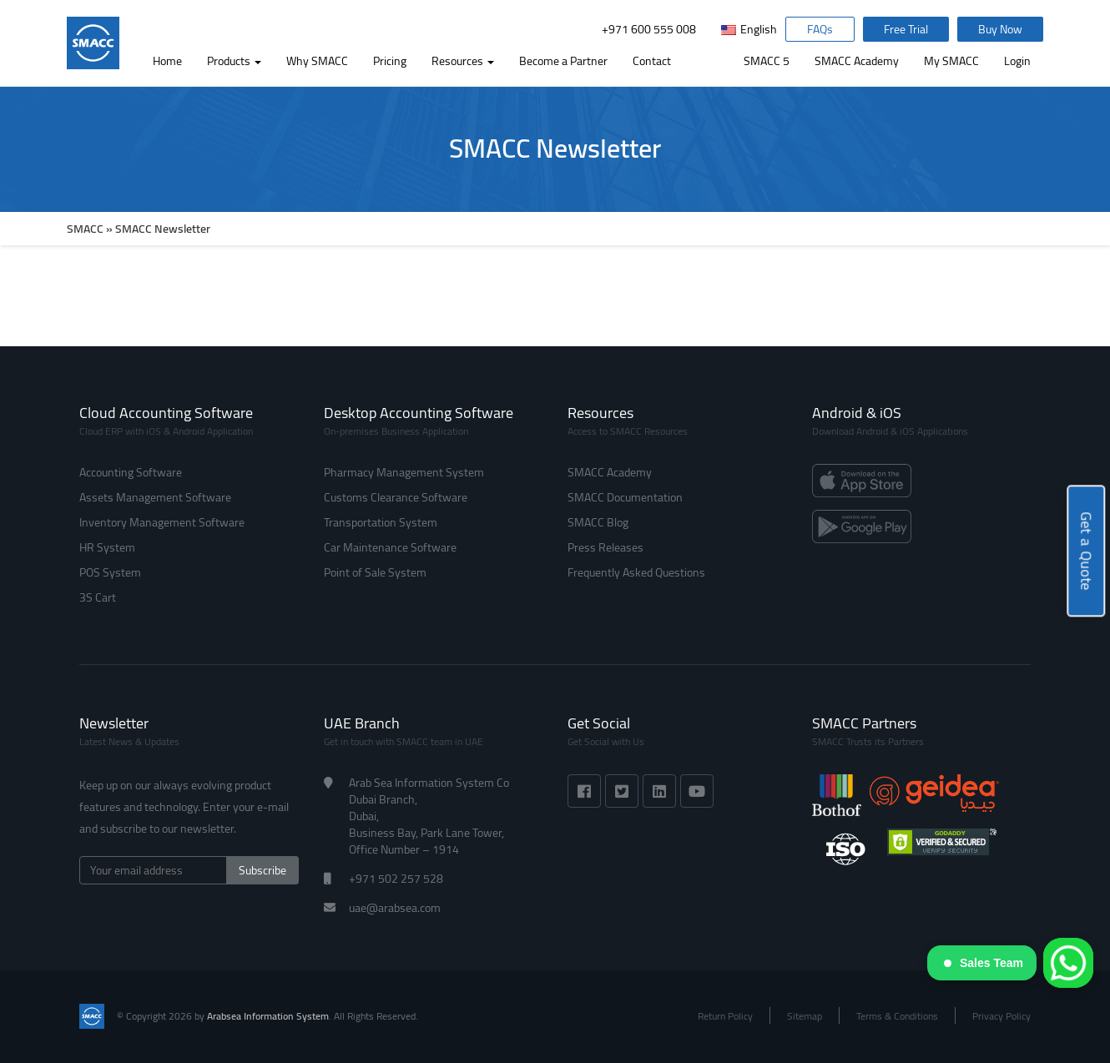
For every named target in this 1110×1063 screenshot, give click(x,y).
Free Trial (906, 29)
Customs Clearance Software (395, 497)
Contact (652, 61)
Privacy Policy (1001, 1015)
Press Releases (605, 547)
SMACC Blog (598, 522)
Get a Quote (1086, 552)
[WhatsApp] (1068, 963)
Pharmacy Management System (404, 472)
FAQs (820, 29)
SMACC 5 (767, 61)
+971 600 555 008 (649, 29)
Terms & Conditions (897, 1015)
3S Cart (97, 597)
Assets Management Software (155, 497)
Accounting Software (130, 472)
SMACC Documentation (625, 497)
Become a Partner (563, 61)
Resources (462, 61)
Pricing (389, 61)
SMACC (85, 228)
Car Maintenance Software (390, 547)
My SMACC (951, 61)
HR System (107, 547)
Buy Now (1000, 29)
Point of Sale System (375, 572)
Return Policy (725, 1015)
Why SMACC (317, 61)
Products (234, 61)
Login (1017, 61)
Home (167, 61)
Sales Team (983, 963)
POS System (110, 572)
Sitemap (804, 1015)
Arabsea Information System (268, 1015)
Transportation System (380, 522)
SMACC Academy (857, 61)
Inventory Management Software (162, 522)
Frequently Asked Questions (636, 572)
